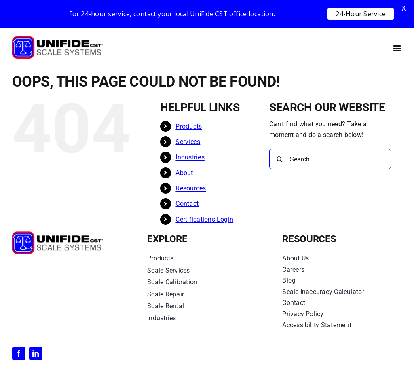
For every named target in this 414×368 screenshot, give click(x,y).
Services (187, 142)
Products (188, 126)
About (184, 173)
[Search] (279, 159)
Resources (190, 188)
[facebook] (18, 353)
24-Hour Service (361, 13)
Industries (189, 157)
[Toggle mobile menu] (397, 48)
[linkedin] (35, 353)
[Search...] (330, 159)
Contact (187, 203)
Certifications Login (204, 219)
